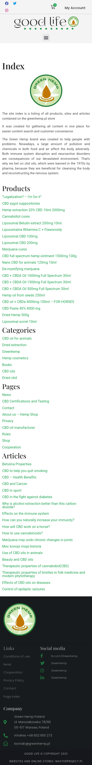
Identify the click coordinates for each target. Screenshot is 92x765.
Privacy (7, 421)
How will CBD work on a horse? (26, 527)
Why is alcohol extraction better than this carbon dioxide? (39, 505)
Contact (8, 408)
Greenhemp (11, 352)
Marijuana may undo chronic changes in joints (37, 540)
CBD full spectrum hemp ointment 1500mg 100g (39, 256)
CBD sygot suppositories (21, 203)
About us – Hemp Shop (20, 414)
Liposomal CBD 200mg (19, 243)
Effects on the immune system (25, 514)
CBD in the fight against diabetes (27, 497)
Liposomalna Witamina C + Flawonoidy (32, 230)
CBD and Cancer (14, 484)
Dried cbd (9, 378)
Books (7, 365)
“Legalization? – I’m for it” (22, 197)
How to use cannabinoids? (22, 533)
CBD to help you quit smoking (24, 471)
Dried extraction (14, 345)
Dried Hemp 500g (15, 315)
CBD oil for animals (17, 338)
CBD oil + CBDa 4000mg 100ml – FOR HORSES (38, 302)
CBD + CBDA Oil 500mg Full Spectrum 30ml (35, 289)
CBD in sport (11, 490)
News (6, 395)
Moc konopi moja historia (21, 546)
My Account (75, 7)
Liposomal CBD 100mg (19, 236)
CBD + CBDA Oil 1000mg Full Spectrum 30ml (36, 276)
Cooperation (11, 447)
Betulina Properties (16, 464)
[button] (46, 37)
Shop (6, 441)
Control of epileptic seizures (23, 589)
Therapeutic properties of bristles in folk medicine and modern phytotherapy (43, 574)
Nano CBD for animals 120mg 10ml (29, 262)
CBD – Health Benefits (19, 477)
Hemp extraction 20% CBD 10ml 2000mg (33, 210)
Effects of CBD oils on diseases (26, 583)
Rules (6, 434)
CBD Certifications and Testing (25, 401)
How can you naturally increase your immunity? (38, 520)
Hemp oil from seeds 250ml (23, 295)
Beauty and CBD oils (17, 560)
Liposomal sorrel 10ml (19, 322)
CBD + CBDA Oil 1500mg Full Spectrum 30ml (36, 282)
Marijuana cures (14, 249)
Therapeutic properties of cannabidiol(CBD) (35, 566)
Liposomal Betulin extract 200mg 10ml (32, 223)
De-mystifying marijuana (20, 269)
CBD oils (8, 371)
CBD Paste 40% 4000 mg (21, 308)
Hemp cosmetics (15, 358)
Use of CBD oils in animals (22, 553)
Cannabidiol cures (16, 216)
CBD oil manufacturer (18, 428)
